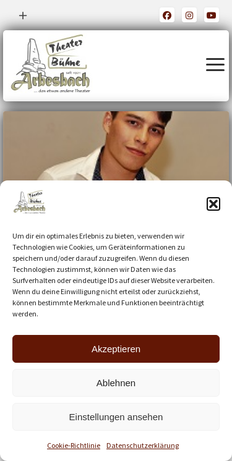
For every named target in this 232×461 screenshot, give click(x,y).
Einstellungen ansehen (116, 417)
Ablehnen (116, 383)
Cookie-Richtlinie (73, 445)
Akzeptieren (116, 349)
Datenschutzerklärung (142, 445)
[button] (213, 204)
